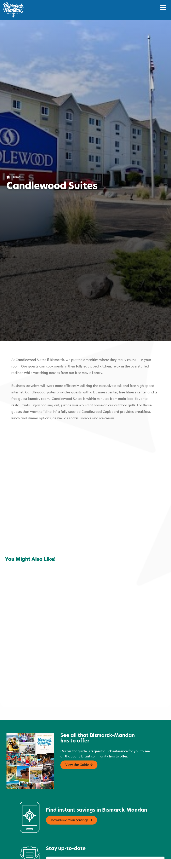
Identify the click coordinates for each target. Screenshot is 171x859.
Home (13, 177)
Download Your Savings (71, 790)
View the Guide (79, 734)
